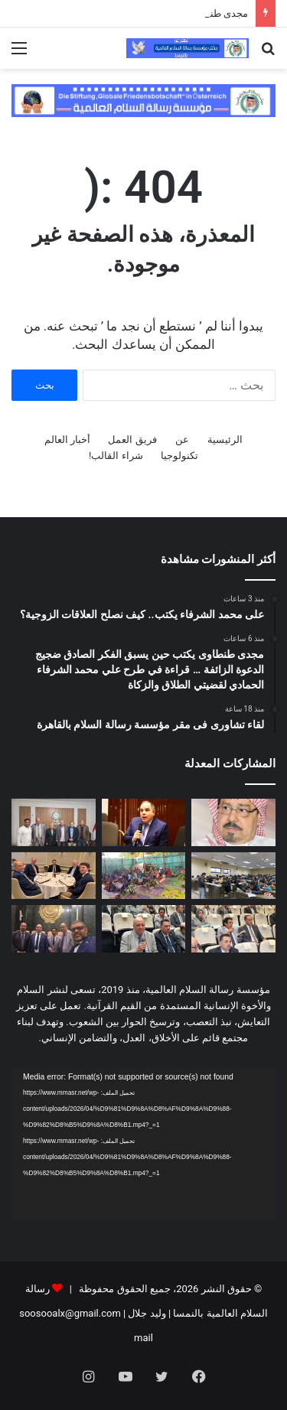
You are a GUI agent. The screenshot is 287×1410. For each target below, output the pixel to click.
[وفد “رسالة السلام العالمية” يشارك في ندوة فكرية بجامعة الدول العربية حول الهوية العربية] (53, 928)
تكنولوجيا (179, 455)
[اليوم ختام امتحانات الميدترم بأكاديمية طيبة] (233, 876)
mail (143, 1337)
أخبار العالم (67, 439)
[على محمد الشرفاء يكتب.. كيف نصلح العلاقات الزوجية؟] (233, 822)
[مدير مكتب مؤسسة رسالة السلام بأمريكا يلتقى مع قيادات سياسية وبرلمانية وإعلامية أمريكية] (53, 876)
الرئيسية (225, 439)
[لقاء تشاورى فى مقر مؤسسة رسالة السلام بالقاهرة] (53, 822)
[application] (143, 1144)
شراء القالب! (116, 455)
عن (182, 439)
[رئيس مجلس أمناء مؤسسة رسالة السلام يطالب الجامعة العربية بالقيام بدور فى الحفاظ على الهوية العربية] (144, 928)
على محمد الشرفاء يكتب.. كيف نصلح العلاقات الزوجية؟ (135, 13)
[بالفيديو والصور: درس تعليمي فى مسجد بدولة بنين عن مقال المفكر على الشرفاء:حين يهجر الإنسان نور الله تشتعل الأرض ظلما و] (144, 876)
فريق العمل (132, 439)
